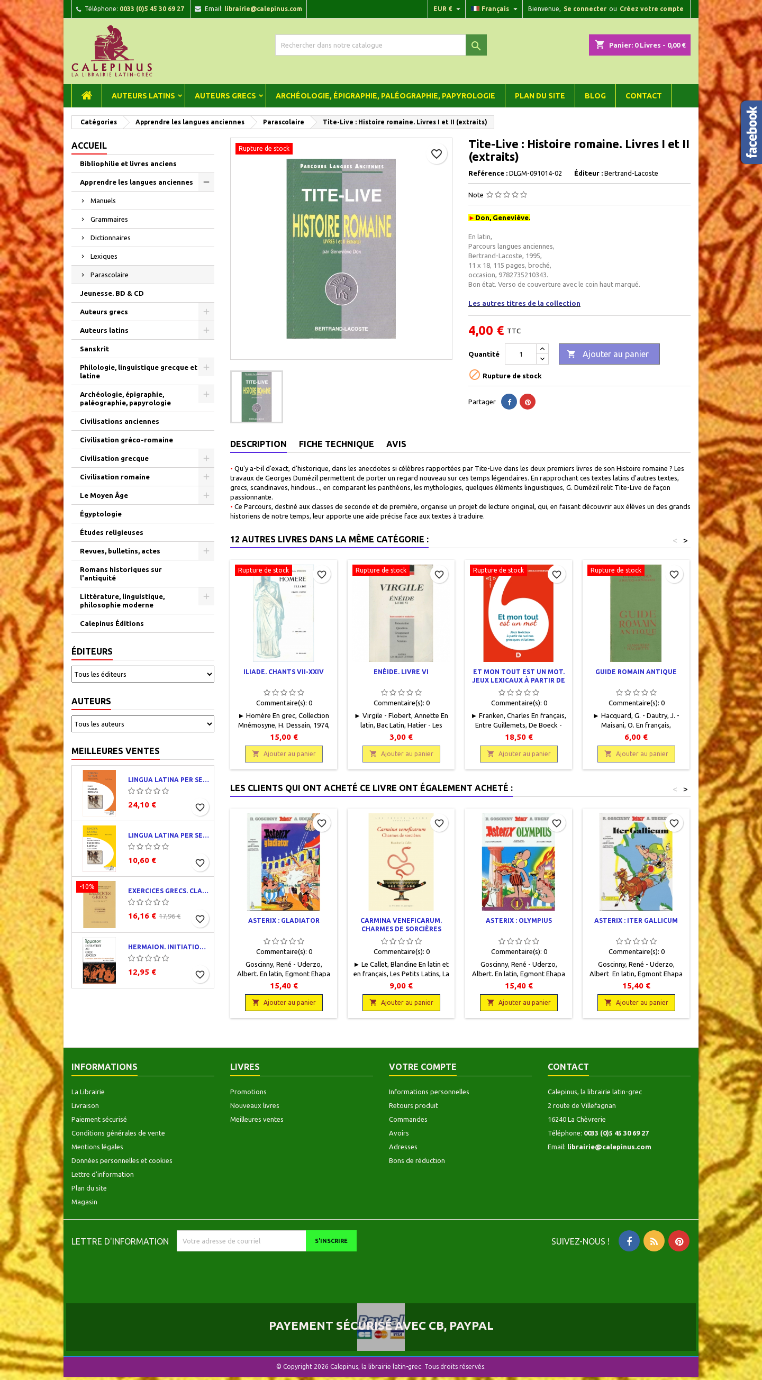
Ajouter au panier (608, 354)
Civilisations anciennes (119, 421)
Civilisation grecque (114, 458)
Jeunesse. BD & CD (112, 293)
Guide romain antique (636, 671)
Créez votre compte (652, 8)
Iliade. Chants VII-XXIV (283, 671)
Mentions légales (97, 1146)
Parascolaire (109, 274)
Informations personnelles (429, 1091)
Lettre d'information (102, 1174)
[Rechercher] (381, 45)
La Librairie (88, 1091)
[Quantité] (521, 354)
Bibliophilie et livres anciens (128, 163)
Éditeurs (92, 651)
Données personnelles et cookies (122, 1160)
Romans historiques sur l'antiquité (121, 574)
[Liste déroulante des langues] (495, 9)
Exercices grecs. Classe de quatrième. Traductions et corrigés (169, 890)
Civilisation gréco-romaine (126, 439)
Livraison (85, 1105)
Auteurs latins (143, 96)
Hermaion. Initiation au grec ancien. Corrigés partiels (169, 946)
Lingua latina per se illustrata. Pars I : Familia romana (169, 779)
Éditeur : (588, 173)
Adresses (403, 1146)
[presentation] (265, 1272)
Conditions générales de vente (118, 1133)
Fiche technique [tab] (336, 444)
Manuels (103, 200)
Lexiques (103, 256)
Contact (643, 96)
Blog (595, 96)
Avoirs (399, 1133)
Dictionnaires (110, 237)
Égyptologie (101, 514)
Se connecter (585, 8)
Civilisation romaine (115, 476)
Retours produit (413, 1105)
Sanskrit (94, 348)
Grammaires (109, 219)
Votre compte (423, 1067)
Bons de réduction (417, 1160)
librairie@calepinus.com (263, 8)
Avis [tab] (396, 444)
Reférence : (487, 173)
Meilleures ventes (115, 751)
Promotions (248, 1091)
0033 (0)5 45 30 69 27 (152, 8)
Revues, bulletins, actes (120, 551)
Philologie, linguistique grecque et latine (138, 371)
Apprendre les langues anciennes (136, 182)
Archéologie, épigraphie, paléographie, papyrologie (385, 96)
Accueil (89, 145)
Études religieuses (111, 532)
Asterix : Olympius (519, 920)
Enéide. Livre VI (401, 671)
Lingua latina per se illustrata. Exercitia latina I (169, 835)
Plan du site (540, 96)
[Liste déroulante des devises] (448, 9)
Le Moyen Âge (104, 495)
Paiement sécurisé (99, 1119)
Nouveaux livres (254, 1105)
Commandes (408, 1119)
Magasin (84, 1201)
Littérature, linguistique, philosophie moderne (122, 601)
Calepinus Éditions (112, 623)
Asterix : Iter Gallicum (636, 920)
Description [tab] (258, 444)
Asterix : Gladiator (284, 920)
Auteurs (91, 701)
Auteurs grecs (225, 96)
